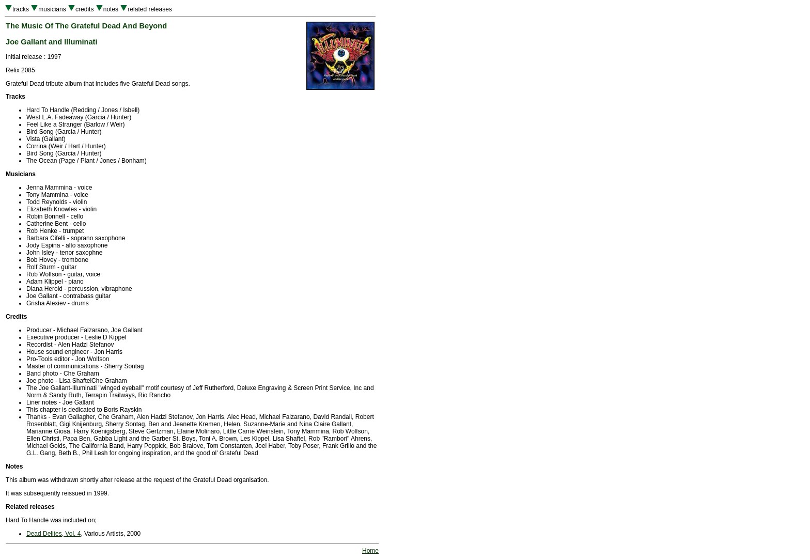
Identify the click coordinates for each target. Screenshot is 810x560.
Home (370, 550)
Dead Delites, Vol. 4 (53, 533)
